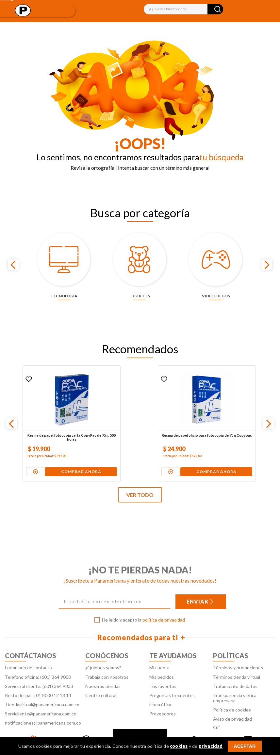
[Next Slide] (266, 256)
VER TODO (140, 479)
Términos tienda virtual (236, 660)
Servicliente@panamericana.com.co (40, 697)
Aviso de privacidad (232, 702)
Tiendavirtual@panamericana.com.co (42, 688)
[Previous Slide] (13, 256)
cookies (179, 746)
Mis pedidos (161, 660)
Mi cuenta (159, 651)
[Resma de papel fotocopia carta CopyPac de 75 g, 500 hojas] (49, 407)
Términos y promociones (238, 651)
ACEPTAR (245, 746)
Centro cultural (100, 679)
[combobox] (183, 9)
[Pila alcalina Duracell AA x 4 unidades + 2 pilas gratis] (229, 407)
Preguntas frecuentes (172, 679)
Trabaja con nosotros (106, 660)
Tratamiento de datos (235, 670)
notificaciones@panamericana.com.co (43, 706)
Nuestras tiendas (103, 670)
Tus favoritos (162, 670)
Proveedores (162, 697)
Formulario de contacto (28, 651)
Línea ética (160, 688)
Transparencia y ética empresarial (234, 681)
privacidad (211, 746)
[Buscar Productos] (217, 9)
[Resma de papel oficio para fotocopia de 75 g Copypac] (139, 407)
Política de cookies (232, 693)
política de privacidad (163, 603)
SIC (217, 712)
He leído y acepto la (143, 603)
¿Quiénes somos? (103, 651)
